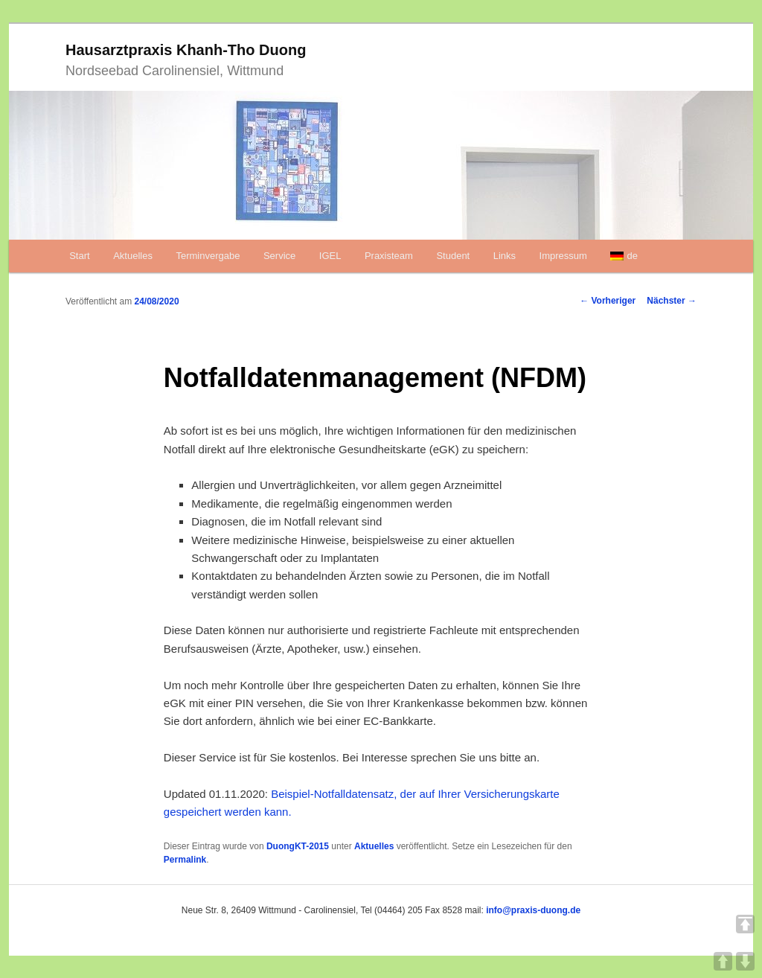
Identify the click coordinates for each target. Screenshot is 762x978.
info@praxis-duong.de (533, 910)
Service (279, 255)
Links (504, 255)
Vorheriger (607, 300)
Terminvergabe (208, 255)
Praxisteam (389, 255)
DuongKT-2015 (297, 846)
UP (723, 961)
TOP (745, 924)
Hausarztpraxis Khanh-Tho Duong (185, 50)
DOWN (745, 961)
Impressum (563, 255)
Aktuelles (133, 255)
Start (79, 255)
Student (453, 255)
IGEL (330, 255)
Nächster (672, 300)
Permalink (185, 859)
